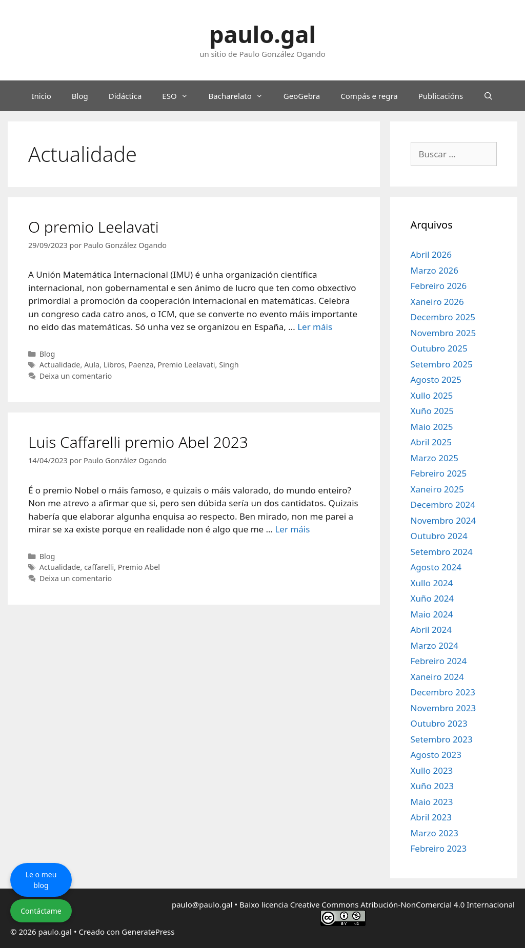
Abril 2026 (431, 254)
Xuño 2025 (432, 411)
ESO (180, 95)
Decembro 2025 (443, 317)
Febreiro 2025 (439, 473)
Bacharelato (241, 95)
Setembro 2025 (442, 364)
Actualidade (59, 364)
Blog (80, 96)
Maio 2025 (432, 426)
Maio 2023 (432, 802)
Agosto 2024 (436, 567)
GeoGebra (302, 96)
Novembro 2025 (443, 333)
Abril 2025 (431, 442)
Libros (114, 364)
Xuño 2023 (432, 786)
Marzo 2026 (435, 270)
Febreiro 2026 (439, 286)
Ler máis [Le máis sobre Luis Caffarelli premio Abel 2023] (292, 529)
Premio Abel (139, 567)
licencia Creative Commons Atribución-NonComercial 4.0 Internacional (388, 904)
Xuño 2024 (432, 598)
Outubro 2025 (439, 348)
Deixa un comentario (75, 376)
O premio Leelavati (93, 226)
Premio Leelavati (186, 364)
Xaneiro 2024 (437, 677)
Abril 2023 (431, 817)
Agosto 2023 (436, 754)
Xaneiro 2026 (437, 301)
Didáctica (125, 96)
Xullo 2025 (432, 395)
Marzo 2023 (435, 833)
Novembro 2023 (443, 708)
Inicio (41, 96)
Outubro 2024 (439, 536)
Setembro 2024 (442, 552)
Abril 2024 (431, 629)
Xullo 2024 (432, 583)
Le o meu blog (41, 880)
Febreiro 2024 (439, 661)
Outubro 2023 (439, 723)
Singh (228, 364)
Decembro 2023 (443, 692)
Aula (91, 364)
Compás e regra (369, 96)
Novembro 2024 (443, 520)
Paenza (141, 364)
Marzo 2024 (435, 645)
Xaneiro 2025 (437, 489)
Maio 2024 (432, 614)
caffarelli (99, 567)
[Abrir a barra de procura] (488, 95)
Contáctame (41, 911)
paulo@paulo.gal (202, 904)
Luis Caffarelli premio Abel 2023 (138, 441)
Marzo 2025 (435, 458)
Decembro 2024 (443, 504)
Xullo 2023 (432, 770)
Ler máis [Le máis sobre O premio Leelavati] (314, 327)
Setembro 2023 (442, 739)
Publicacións (440, 96)
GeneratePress (148, 931)
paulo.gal (262, 34)
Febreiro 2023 (439, 848)
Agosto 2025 (436, 379)
